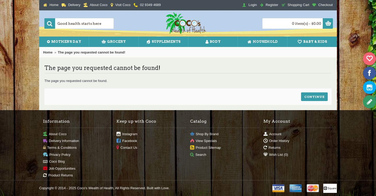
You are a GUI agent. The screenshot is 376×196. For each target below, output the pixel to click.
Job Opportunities (59, 168)
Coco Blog (54, 161)
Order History (276, 141)
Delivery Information (61, 141)
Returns (272, 148)
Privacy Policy (56, 154)
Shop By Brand (204, 134)
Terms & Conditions (60, 148)
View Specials (203, 141)
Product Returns (58, 175)
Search (198, 154)
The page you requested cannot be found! (91, 52)
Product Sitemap (205, 148)
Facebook (126, 141)
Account (272, 134)
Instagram (126, 134)
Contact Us (126, 148)
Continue (314, 97)
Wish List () (275, 154)
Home (47, 52)
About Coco (55, 134)
